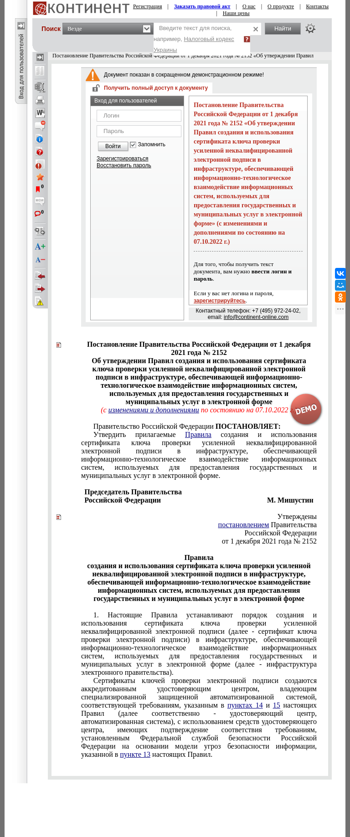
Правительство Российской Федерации (187, 426)
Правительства (267, 525)
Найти (282, 28)
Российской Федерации (281, 533)
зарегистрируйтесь (220, 301)
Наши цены (236, 13)
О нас (249, 6)
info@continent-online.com (256, 317)
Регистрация (147, 6)
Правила (198, 434)
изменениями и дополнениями (153, 410)
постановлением (243, 525)
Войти (113, 146)
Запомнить (151, 145)
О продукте (281, 6)
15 (276, 705)
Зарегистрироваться (122, 158)
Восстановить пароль (124, 165)
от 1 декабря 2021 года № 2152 (269, 541)
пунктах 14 (245, 705)
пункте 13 (135, 754)
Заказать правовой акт (202, 6)
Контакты (317, 6)
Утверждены (297, 516)
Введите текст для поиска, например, (194, 39)
